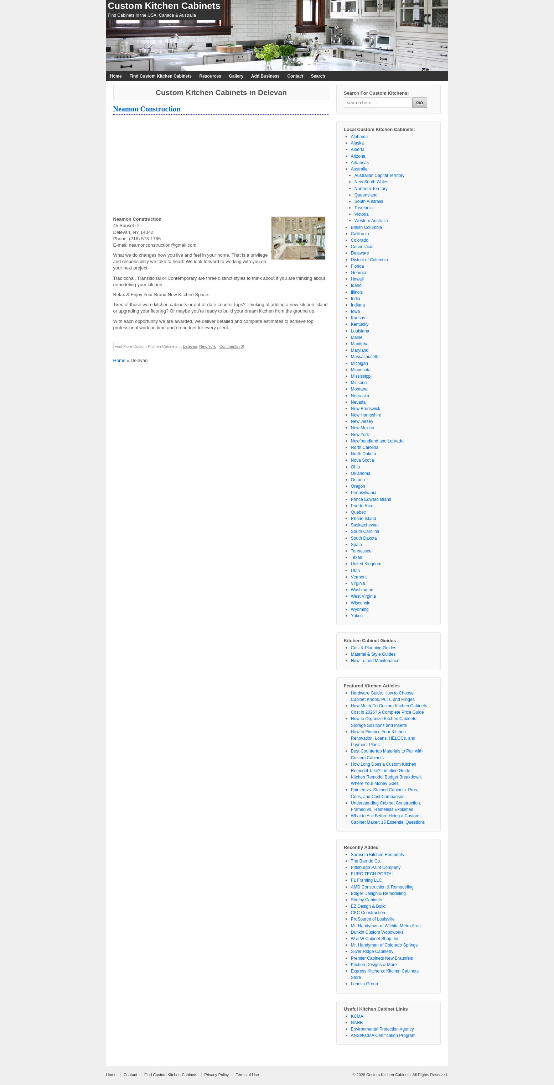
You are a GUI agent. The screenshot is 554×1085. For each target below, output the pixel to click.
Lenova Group (364, 983)
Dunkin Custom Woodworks (377, 932)
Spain (356, 544)
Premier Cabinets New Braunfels (382, 958)
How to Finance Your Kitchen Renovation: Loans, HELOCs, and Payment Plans (383, 738)
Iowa (355, 311)
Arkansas (360, 162)
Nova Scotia (362, 460)
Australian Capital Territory (379, 175)
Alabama (359, 136)
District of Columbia (369, 259)
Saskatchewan (365, 525)
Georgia (358, 272)
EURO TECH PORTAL (372, 873)
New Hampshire (366, 415)
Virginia (358, 583)
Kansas (358, 317)
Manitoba (359, 343)
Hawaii (357, 279)
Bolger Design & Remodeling (378, 893)
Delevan (190, 346)
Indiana (358, 305)
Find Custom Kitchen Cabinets (160, 76)
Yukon (357, 615)
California (360, 233)
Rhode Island (363, 518)
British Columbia (366, 227)
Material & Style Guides (373, 654)
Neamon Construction (146, 109)
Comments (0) (231, 346)
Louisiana (360, 331)
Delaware (360, 253)
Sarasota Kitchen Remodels (377, 854)
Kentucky (359, 324)
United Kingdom (366, 563)
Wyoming (360, 609)
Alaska (357, 143)
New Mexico (362, 427)
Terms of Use (247, 1075)
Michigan (359, 363)
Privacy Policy (216, 1075)
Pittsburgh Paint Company (375, 867)
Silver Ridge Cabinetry (372, 951)
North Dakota (363, 453)
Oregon (358, 486)
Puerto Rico (362, 505)
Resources (210, 76)
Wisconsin (361, 603)
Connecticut (362, 246)
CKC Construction (368, 912)
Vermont (359, 577)
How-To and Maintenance (375, 660)
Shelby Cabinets (366, 899)
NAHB (357, 1022)
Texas (356, 557)
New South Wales (371, 181)
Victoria (361, 214)
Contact (295, 76)
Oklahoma (361, 473)
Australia (359, 169)
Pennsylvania (363, 492)
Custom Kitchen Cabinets (164, 5)
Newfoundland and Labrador (378, 441)
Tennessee (361, 551)
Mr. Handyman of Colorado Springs (384, 945)
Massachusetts (365, 356)
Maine (357, 337)
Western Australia (371, 220)
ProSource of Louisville (373, 919)
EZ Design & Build (368, 906)
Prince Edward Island (371, 499)
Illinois (357, 292)
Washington (362, 589)
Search (318, 76)
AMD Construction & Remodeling (382, 887)
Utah (355, 570)
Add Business (265, 76)
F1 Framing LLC (366, 880)
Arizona (358, 156)
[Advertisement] (221, 166)
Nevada (358, 402)
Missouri (359, 382)
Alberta (357, 149)
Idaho (356, 285)
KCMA (357, 1016)
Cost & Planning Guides (373, 647)
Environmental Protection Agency (382, 1029)
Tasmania (363, 207)
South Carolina (365, 531)
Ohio (355, 467)
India (355, 298)
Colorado (359, 240)
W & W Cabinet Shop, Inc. (375, 938)
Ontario (358, 479)
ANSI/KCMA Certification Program (383, 1035)
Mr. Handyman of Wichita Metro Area (386, 925)
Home (115, 76)
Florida (357, 266)
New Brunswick (365, 408)
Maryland (359, 350)
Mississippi (361, 376)
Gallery (236, 76)
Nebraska (360, 395)
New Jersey (362, 421)
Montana (359, 389)
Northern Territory (371, 188)
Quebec (358, 512)
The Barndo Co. (366, 861)
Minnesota (361, 369)
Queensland (366, 195)
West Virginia (363, 596)
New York (207, 346)
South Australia (368, 201)
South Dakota (364, 538)
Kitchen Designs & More (374, 964)
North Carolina (364, 447)
